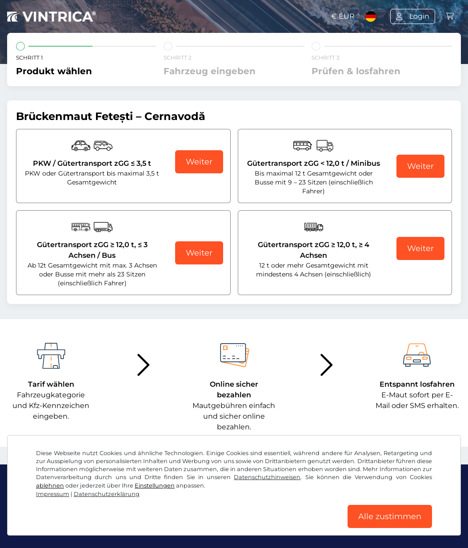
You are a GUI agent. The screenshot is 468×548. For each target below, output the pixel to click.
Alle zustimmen (389, 516)
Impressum (52, 494)
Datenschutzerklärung (107, 494)
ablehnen (50, 485)
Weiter (199, 162)
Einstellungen (155, 485)
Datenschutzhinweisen (267, 477)
